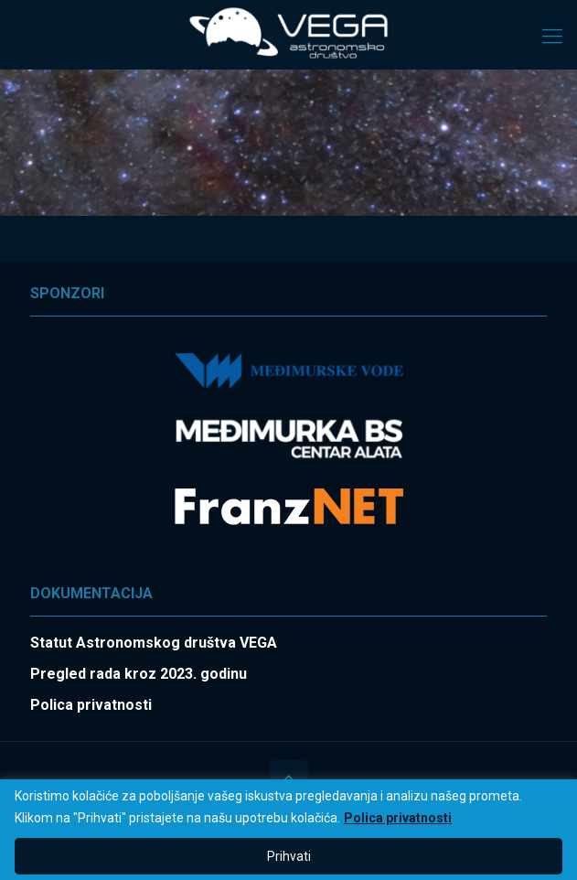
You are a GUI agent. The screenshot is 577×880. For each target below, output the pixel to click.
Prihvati (289, 856)
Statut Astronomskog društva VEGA (153, 642)
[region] (288, 829)
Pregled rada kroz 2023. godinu (138, 673)
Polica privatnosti (398, 817)
